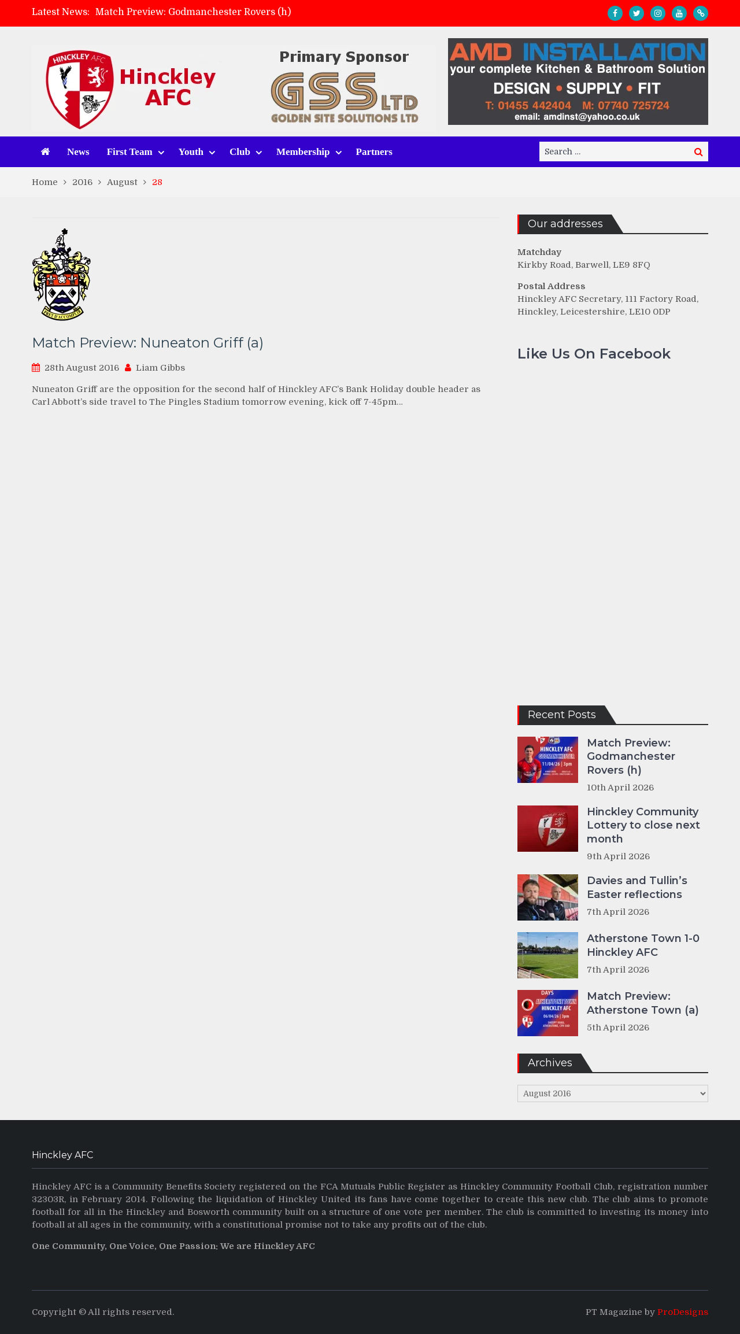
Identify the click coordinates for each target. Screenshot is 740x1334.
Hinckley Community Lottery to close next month (643, 825)
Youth (191, 151)
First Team (130, 151)
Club (240, 151)
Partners (374, 151)
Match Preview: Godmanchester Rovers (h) (193, 12)
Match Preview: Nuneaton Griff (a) (148, 342)
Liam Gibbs (160, 368)
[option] (266, 12)
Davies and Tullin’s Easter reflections (637, 887)
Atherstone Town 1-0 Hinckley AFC (643, 945)
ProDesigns (682, 1312)
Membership (303, 151)
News (78, 151)
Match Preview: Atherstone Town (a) (643, 1003)
